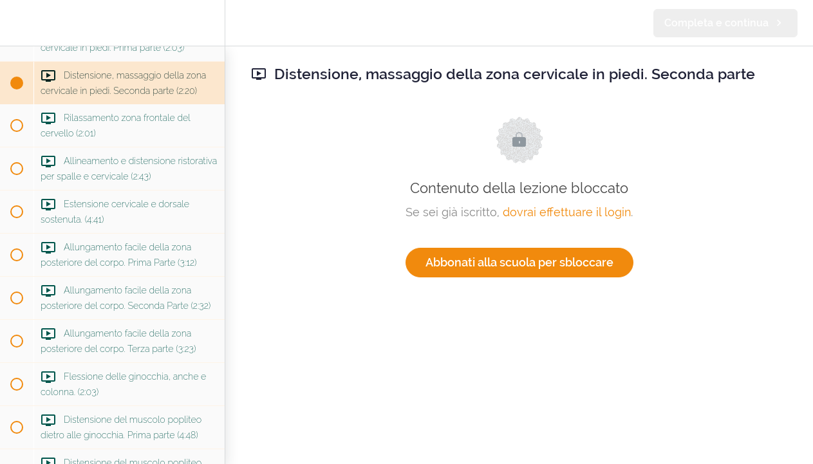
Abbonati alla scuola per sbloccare (519, 262)
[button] (16, 23)
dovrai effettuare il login (567, 212)
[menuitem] (208, 23)
